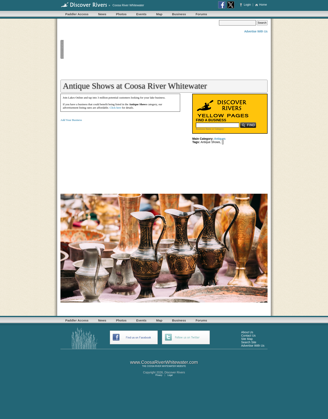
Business (179, 14)
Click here (115, 107)
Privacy (158, 375)
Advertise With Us (256, 31)
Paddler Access (76, 14)
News (102, 14)
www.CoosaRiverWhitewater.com (164, 362)
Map (159, 14)
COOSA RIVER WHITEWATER (161, 366)
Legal (170, 375)
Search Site (248, 342)
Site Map (247, 339)
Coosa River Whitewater (128, 5)
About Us (247, 332)
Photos (121, 14)
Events (141, 14)
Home (261, 4)
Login (246, 4)
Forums (201, 14)
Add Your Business (71, 120)
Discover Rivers (174, 372)
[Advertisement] (140, 49)
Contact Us (248, 335)
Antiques (219, 138)
